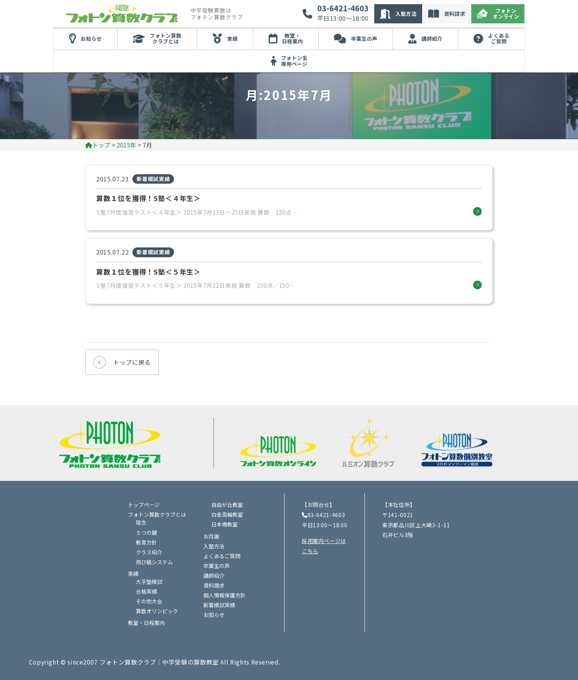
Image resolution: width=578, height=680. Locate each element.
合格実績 (146, 591)
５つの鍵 (146, 532)
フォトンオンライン (506, 13)
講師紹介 (432, 38)
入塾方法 (406, 13)
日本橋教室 (224, 524)
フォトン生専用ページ (294, 61)
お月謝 (211, 536)
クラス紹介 (149, 552)
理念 (141, 522)
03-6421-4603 (343, 8)
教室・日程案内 (292, 38)
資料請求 (454, 13)
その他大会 (149, 601)
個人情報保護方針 (224, 595)
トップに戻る (132, 362)
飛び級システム (154, 562)
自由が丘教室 (227, 504)
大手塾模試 (149, 581)
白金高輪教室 (227, 514)
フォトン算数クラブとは (165, 38)
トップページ (144, 504)
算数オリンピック (157, 611)
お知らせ (91, 38)
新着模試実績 (219, 605)
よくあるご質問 (498, 38)
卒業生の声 (364, 38)
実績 (232, 38)
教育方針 (146, 542)
